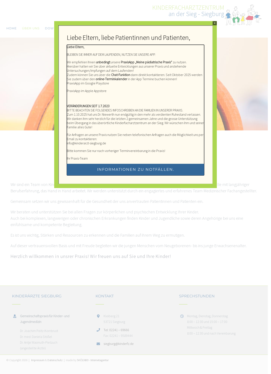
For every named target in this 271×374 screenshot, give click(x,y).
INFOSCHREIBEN (123, 110)
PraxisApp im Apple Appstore (87, 91)
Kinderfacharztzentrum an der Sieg (139, 123)
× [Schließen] (215, 23)
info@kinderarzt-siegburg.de (86, 143)
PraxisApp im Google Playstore (88, 83)
